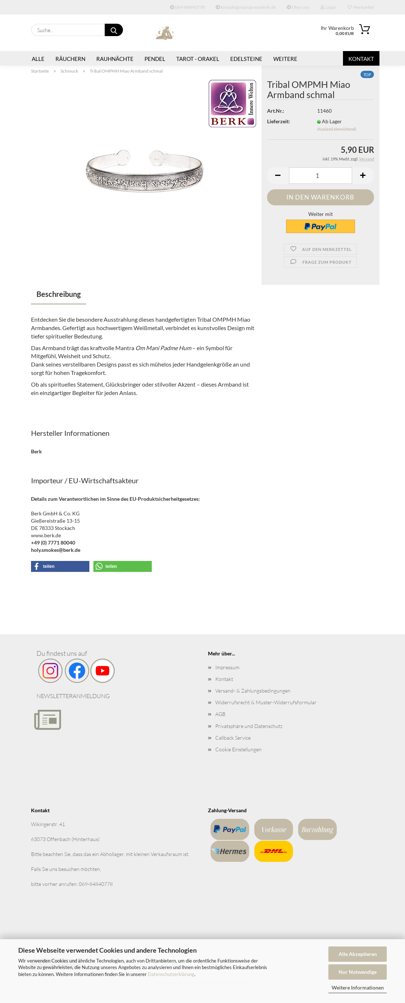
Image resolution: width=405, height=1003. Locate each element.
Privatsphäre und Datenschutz (248, 726)
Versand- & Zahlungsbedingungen (252, 691)
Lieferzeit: (278, 121)
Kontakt (361, 58)
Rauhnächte (115, 58)
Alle (38, 58)
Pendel (154, 58)
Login (328, 7)
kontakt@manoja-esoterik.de (246, 7)
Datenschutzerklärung (171, 974)
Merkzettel (360, 7)
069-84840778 (187, 7)
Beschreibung (58, 294)
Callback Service (233, 738)
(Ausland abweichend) (336, 129)
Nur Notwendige (358, 972)
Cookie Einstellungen (238, 749)
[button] (278, 175)
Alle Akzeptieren (358, 954)
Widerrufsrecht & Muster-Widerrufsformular (266, 702)
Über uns (298, 7)
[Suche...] (114, 30)
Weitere (285, 58)
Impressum (227, 667)
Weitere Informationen (358, 987)
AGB (220, 714)
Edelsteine (246, 58)
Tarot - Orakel (197, 58)
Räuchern (70, 58)
